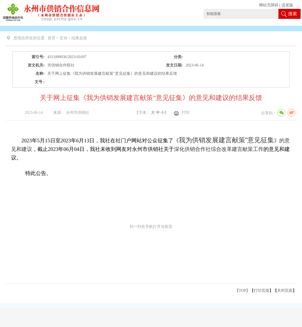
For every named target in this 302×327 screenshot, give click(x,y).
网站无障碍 (268, 5)
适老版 (287, 5)
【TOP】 (242, 291)
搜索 (292, 13)
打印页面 (261, 291)
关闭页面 (285, 291)
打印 (186, 112)
